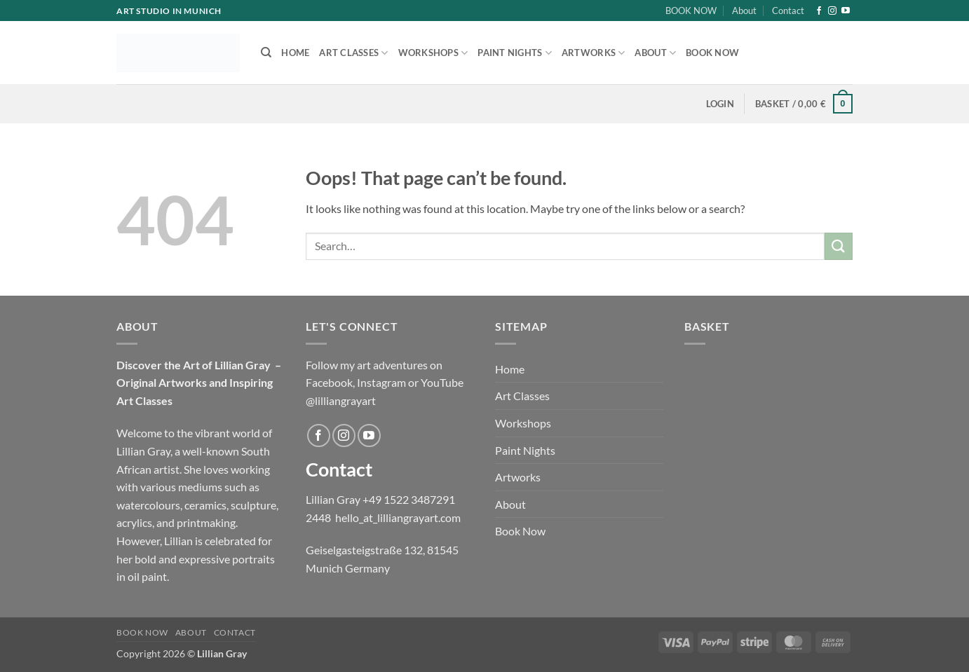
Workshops (433, 53)
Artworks (593, 53)
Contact (788, 10)
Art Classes (353, 53)
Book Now (712, 52)
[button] (720, 103)
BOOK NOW (691, 10)
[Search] (266, 52)
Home (295, 52)
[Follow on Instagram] (832, 11)
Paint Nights (514, 53)
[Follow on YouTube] (845, 11)
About (744, 10)
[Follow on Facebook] (819, 11)
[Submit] (839, 246)
